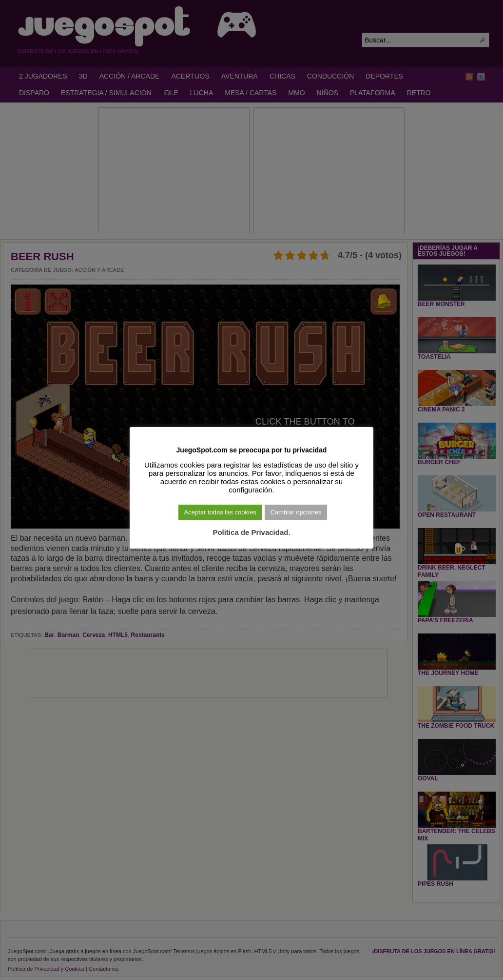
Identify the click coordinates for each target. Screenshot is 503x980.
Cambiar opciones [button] (296, 512)
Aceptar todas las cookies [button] (220, 512)
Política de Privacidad (250, 532)
